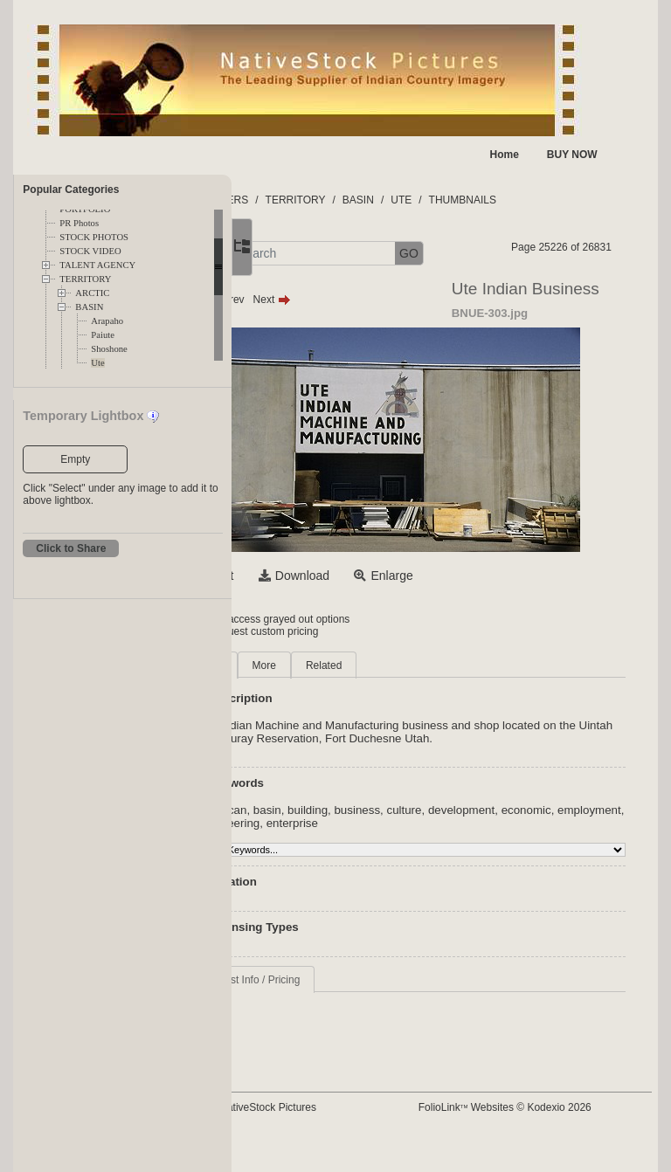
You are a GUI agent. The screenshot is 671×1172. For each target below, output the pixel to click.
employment (391, 869)
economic (327, 869)
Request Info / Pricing (353, 1026)
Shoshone (109, 349)
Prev (329, 333)
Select (320, 609)
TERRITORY (85, 279)
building (411, 856)
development (565, 856)
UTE (505, 200)
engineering (459, 869)
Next (375, 333)
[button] (319, 254)
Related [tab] (428, 699)
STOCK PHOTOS (93, 237)
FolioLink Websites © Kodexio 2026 (558, 1140)
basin (371, 856)
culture (507, 856)
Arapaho (107, 321)
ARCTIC (92, 293)
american (326, 856)
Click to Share (71, 548)
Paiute (102, 335)
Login (302, 652)
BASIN (89, 307)
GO (512, 253)
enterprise (522, 869)
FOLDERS (327, 200)
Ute (97, 363)
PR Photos (79, 223)
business (461, 856)
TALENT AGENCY (97, 265)
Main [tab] (314, 699)
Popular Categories (71, 189)
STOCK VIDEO (90, 251)
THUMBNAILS (565, 200)
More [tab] (367, 699)
